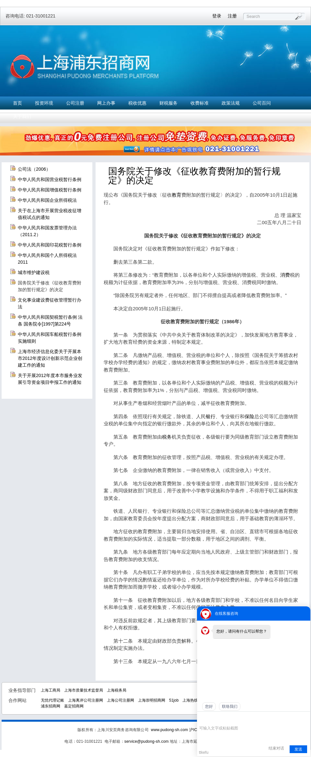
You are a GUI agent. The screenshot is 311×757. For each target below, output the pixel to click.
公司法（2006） (34, 169)
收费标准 (199, 103)
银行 (210, 416)
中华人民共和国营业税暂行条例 (49, 179)
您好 (209, 706)
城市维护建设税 (34, 272)
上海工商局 (50, 690)
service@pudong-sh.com (146, 741)
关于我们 (22, 116)
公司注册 (75, 103)
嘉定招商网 (74, 706)
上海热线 (190, 700)
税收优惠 (137, 103)
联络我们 (229, 706)
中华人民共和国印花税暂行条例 (49, 244)
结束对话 (276, 748)
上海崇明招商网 (151, 700)
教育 (176, 195)
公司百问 (262, 103)
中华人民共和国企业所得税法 (47, 200)
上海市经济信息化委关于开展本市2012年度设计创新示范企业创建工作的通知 (50, 358)
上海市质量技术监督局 (83, 690)
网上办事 (106, 103)
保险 (249, 416)
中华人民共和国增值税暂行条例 (49, 189)
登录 (216, 15)
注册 (232, 15)
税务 (167, 437)
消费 (285, 275)
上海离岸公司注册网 (85, 700)
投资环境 (44, 103)
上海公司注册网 (120, 700)
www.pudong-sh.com (169, 730)
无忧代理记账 (52, 700)
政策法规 (231, 103)
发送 (298, 749)
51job (174, 700)
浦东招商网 (50, 706)
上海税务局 (116, 690)
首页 (17, 103)
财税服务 (168, 103)
